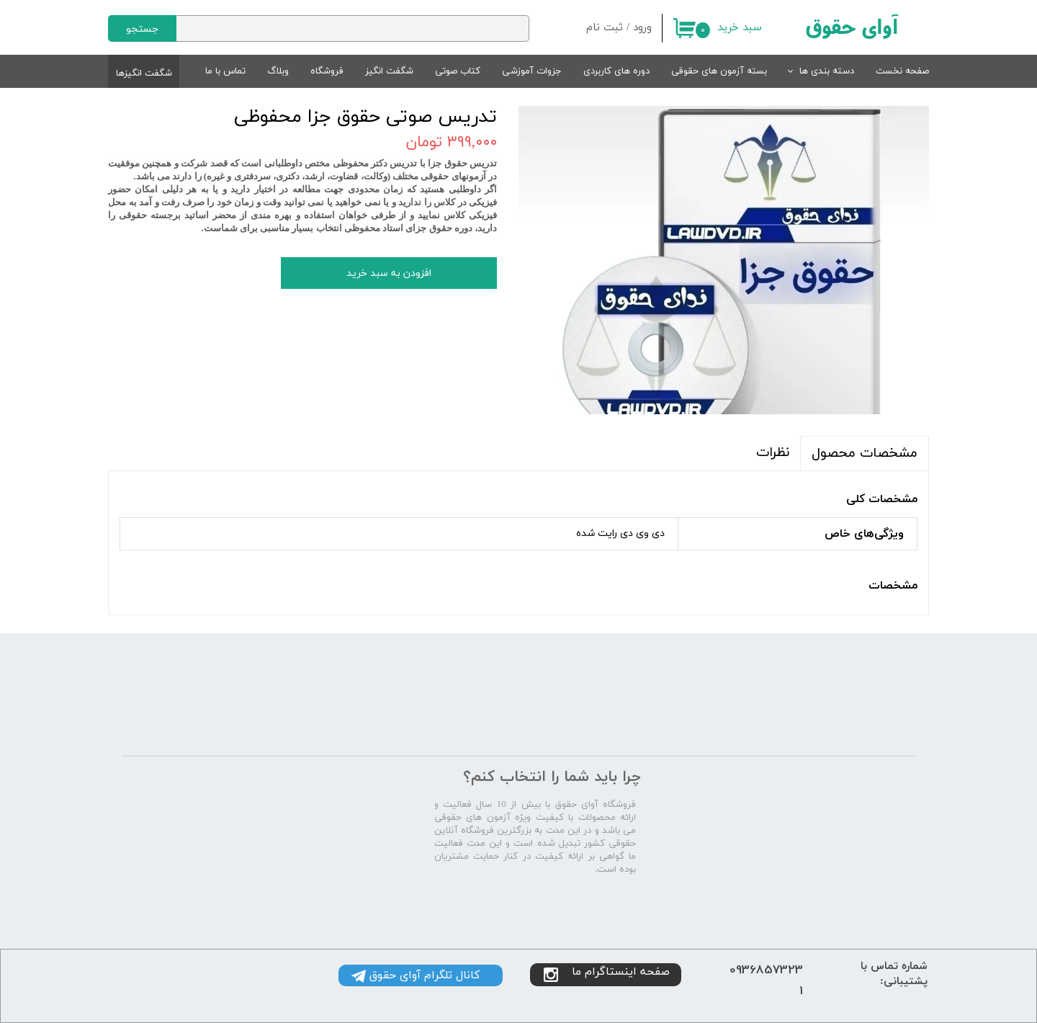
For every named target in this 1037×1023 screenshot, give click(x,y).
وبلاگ (278, 71)
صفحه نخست (902, 71)
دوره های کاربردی (616, 71)
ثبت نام (604, 27)
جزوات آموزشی (532, 71)
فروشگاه (327, 71)
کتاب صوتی (457, 71)
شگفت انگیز (389, 71)
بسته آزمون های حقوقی (719, 71)
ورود (642, 27)
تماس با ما (225, 71)
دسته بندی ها (826, 71)
